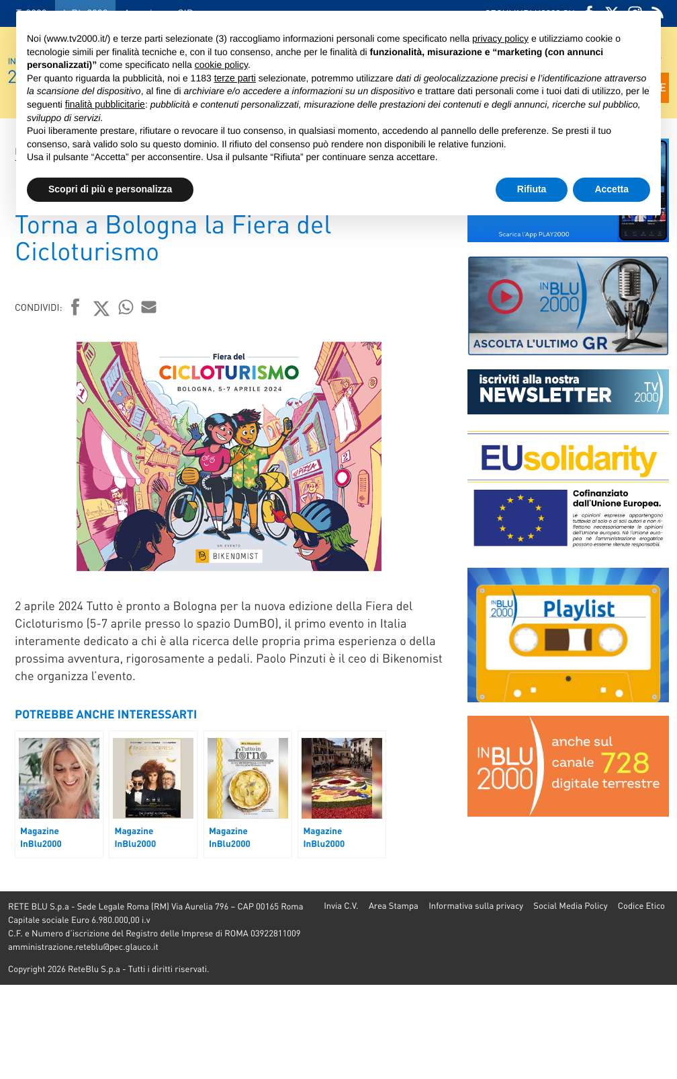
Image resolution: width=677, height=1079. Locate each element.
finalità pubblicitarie (105, 104)
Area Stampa (393, 905)
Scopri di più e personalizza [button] (110, 189)
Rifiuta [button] (532, 189)
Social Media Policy (570, 905)
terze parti (235, 78)
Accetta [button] (611, 189)
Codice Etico (641, 905)
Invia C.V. (341, 905)
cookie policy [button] (221, 64)
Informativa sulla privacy (475, 905)
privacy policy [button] (500, 38)
